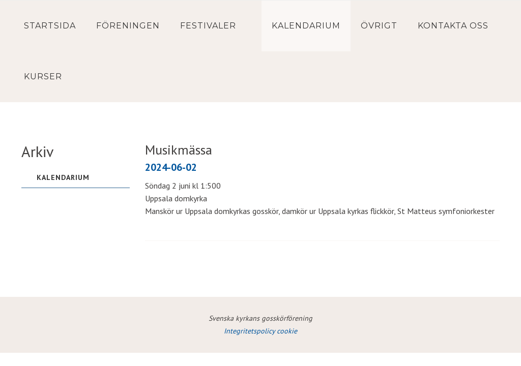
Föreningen (128, 25)
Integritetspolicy (250, 331)
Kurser (43, 76)
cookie (287, 331)
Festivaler (208, 25)
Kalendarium (306, 25)
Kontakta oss (453, 25)
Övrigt (379, 25)
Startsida (50, 25)
